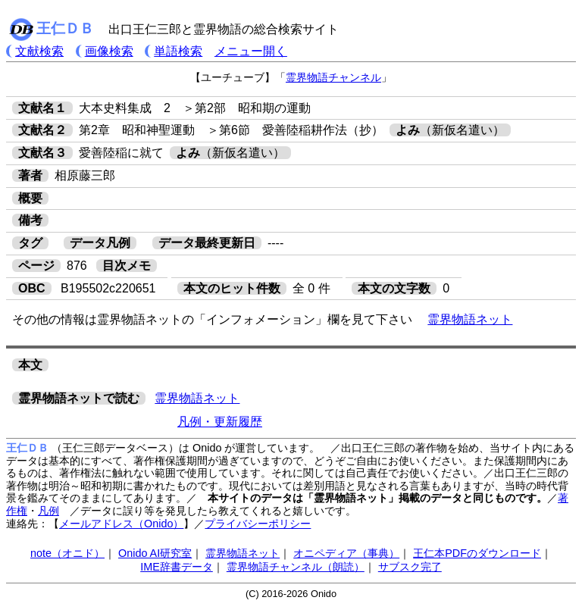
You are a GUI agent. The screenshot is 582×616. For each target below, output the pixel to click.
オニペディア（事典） (346, 553)
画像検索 (109, 51)
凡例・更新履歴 (219, 421)
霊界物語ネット (469, 319)
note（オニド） (67, 553)
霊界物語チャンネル (333, 77)
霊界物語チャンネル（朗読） (296, 567)
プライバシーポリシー (258, 524)
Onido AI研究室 (155, 553)
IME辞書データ (176, 567)
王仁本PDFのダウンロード (477, 553)
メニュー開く (250, 51)
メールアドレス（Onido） (121, 524)
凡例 (48, 511)
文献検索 (39, 51)
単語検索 (178, 51)
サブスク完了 (410, 567)
